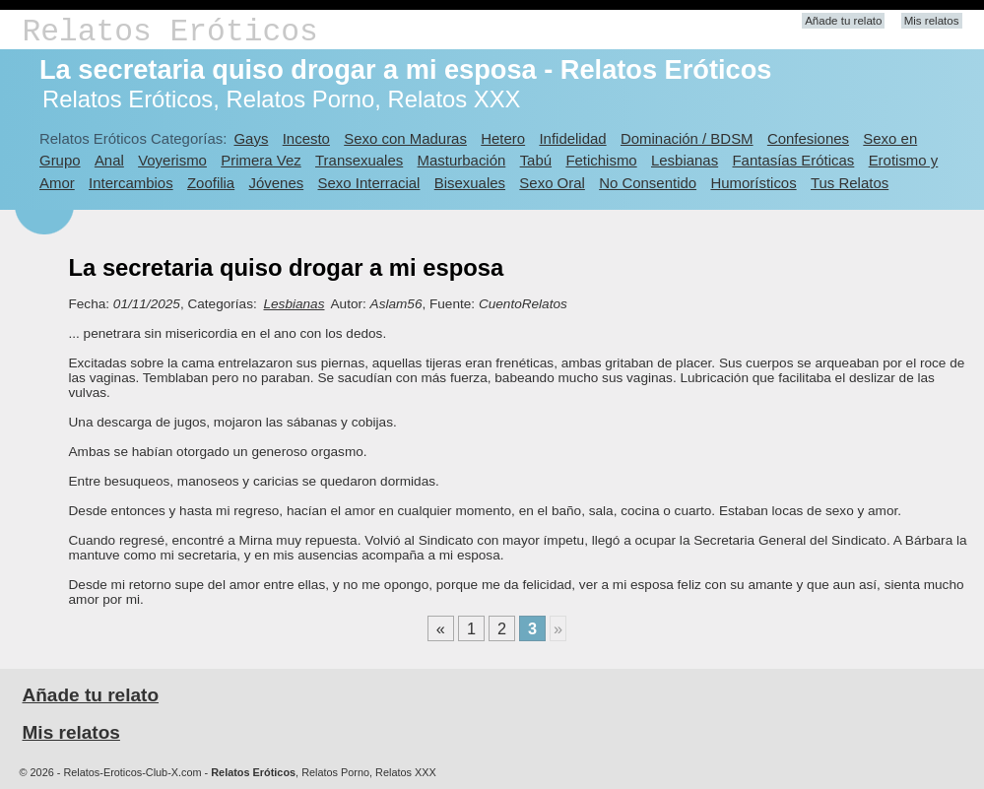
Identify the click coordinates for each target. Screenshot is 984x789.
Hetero (503, 138)
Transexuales (359, 160)
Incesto (306, 138)
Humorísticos (753, 182)
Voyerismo (172, 160)
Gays (250, 138)
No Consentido (647, 182)
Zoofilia (210, 182)
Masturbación (462, 160)
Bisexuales (469, 182)
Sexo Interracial (369, 182)
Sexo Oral (552, 182)
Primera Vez (260, 160)
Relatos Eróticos (170, 32)
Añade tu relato (843, 21)
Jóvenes (276, 182)
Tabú (536, 160)
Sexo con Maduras (405, 138)
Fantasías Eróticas (793, 160)
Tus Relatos (849, 182)
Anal (109, 160)
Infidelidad (572, 138)
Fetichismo (600, 160)
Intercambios (131, 182)
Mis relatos (931, 21)
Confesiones (808, 138)
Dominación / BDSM (687, 138)
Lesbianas (684, 160)
